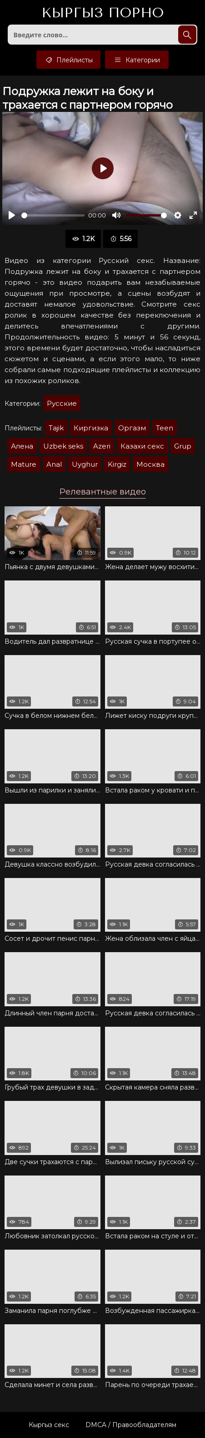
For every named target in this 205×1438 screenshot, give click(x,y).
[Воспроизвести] (12, 215)
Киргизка (91, 428)
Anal (54, 464)
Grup (182, 446)
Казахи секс (142, 446)
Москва (150, 464)
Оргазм (132, 428)
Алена (22, 446)
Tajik (56, 428)
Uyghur (85, 464)
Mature (23, 464)
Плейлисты (68, 59)
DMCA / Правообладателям (130, 1425)
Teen (164, 428)
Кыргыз (102, 13)
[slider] (53, 215)
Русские (62, 403)
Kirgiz (117, 464)
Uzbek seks (63, 446)
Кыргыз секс (49, 1425)
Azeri (101, 446)
